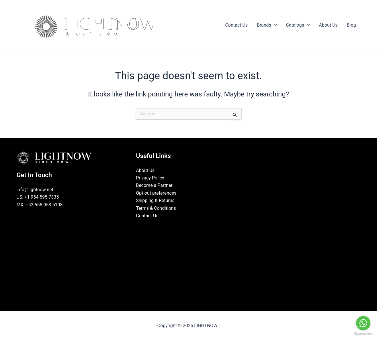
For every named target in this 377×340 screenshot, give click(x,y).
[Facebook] (175, 226)
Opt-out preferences (156, 193)
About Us (145, 170)
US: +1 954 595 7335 (38, 197)
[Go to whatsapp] (363, 323)
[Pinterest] (201, 226)
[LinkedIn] (184, 226)
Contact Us (147, 215)
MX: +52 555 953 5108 (40, 204)
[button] (274, 25)
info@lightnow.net (35, 189)
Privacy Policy (150, 178)
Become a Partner (154, 185)
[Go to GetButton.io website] (363, 334)
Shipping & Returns (155, 200)
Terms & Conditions (156, 208)
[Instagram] (192, 226)
